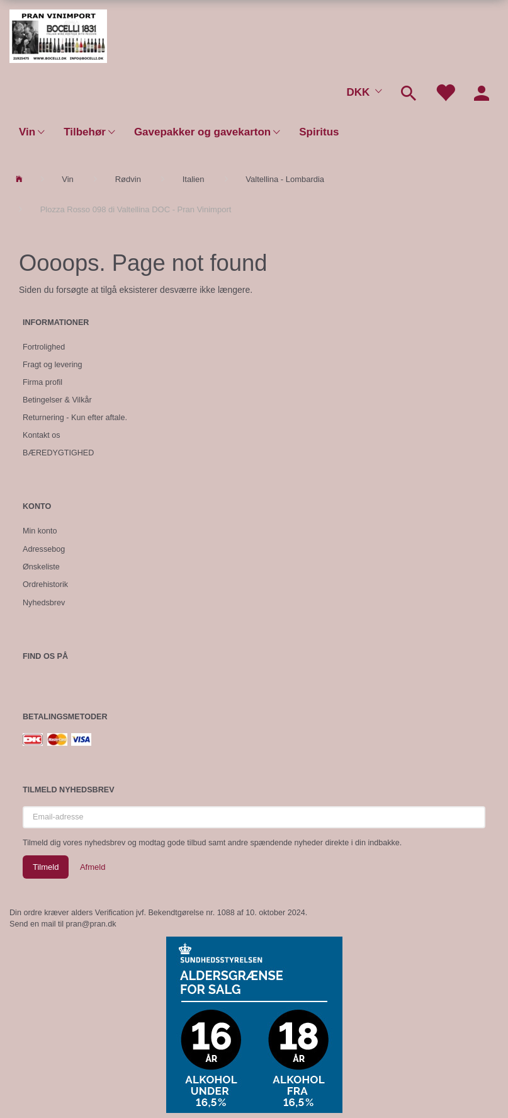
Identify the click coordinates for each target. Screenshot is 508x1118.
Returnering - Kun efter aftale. (75, 417)
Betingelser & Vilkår (57, 400)
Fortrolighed (44, 347)
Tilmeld (46, 867)
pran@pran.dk (91, 924)
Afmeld (92, 867)
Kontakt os (41, 435)
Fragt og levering (52, 364)
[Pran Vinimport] (58, 35)
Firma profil (42, 382)
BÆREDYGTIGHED (58, 452)
